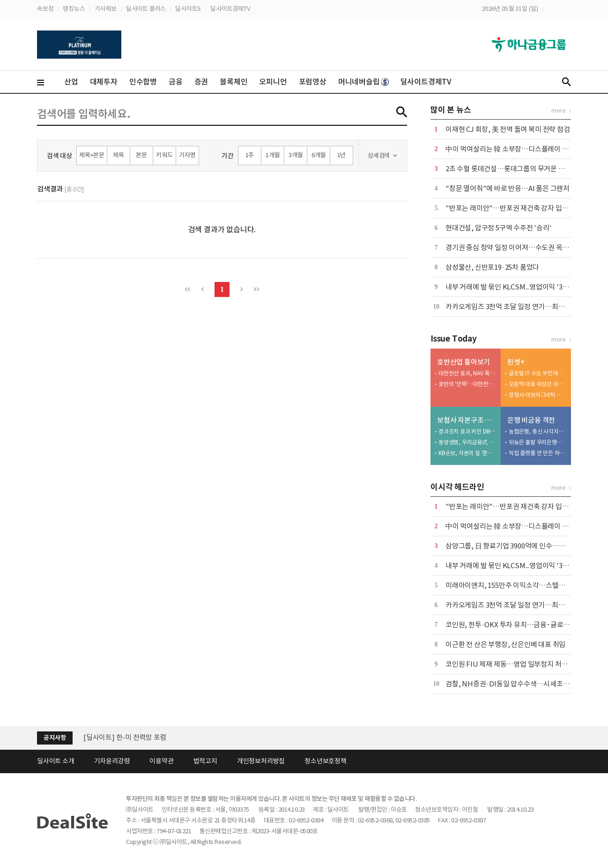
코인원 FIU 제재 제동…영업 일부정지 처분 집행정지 (520, 664)
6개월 (318, 155)
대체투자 (104, 81)
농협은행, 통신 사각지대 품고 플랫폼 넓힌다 (538, 431)
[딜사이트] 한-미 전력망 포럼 (125, 737)
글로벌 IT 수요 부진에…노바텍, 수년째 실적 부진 (538, 373)
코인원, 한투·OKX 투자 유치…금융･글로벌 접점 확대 (521, 624)
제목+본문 (91, 155)
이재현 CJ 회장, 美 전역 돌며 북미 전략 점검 (507, 129)
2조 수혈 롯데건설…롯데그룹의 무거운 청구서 (511, 168)
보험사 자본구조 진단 (467, 420)
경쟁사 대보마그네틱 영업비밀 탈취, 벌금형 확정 (538, 395)
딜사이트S (188, 9)
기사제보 (106, 9)
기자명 (187, 155)
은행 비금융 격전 (531, 420)
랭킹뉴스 (74, 9)
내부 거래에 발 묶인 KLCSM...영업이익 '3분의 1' (514, 286)
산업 (71, 81)
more (558, 110)
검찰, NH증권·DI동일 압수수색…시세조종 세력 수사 (521, 683)
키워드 (164, 155)
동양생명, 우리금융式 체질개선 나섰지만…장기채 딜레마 (467, 442)
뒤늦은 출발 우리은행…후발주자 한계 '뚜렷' (538, 442)
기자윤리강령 (112, 761)
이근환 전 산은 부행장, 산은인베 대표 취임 (505, 644)
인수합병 (143, 81)
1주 (249, 155)
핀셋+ (515, 361)
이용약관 (161, 761)
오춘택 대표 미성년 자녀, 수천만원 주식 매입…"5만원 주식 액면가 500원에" (538, 384)
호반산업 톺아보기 (463, 361)
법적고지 (205, 761)
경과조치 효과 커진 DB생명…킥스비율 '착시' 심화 (467, 431)
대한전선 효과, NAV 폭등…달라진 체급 (467, 373)
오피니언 (273, 81)
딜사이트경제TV (230, 9)
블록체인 (233, 81)
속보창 (45, 9)
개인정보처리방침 (261, 761)
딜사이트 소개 (55, 761)
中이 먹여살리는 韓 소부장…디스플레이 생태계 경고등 (523, 148)
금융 (176, 81)
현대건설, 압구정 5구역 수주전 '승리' (498, 227)
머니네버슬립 (363, 81)
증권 (201, 81)
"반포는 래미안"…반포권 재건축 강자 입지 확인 (514, 208)
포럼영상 (312, 81)
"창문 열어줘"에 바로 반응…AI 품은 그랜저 (507, 188)
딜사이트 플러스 (146, 9)
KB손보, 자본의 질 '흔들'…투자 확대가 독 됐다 (467, 453)
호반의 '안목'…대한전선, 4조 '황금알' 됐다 (467, 384)
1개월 (273, 155)
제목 (118, 155)
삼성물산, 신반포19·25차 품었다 (492, 267)
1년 (341, 155)
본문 (141, 155)
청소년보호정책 (325, 761)
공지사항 (55, 738)
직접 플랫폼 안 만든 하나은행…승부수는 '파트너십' (538, 453)
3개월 (296, 155)
